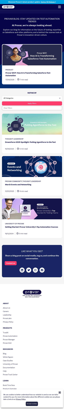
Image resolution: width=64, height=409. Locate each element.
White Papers (8, 357)
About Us (6, 308)
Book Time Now (9, 385)
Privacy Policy (8, 322)
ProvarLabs (7, 318)
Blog (4, 354)
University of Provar (10, 364)
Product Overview (10, 389)
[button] (59, 7)
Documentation (9, 368)
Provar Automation (10, 336)
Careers (6, 311)
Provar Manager (9, 339)
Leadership (7, 315)
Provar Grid (7, 343)
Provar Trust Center (10, 374)
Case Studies (8, 361)
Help (5, 371)
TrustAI (5, 332)
